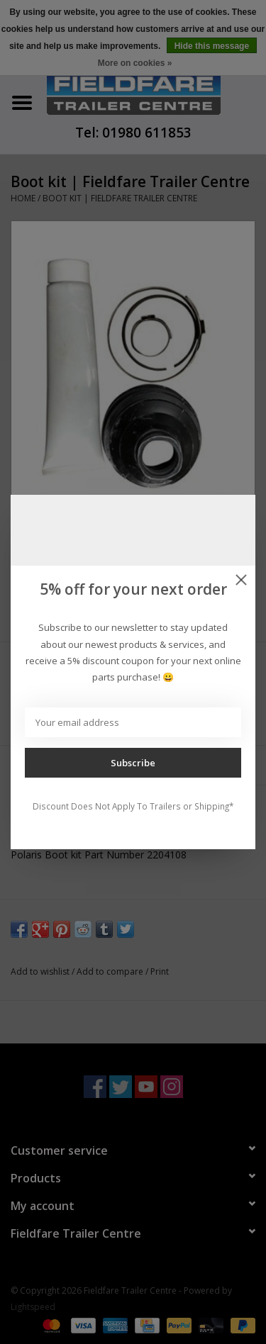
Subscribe (133, 762)
